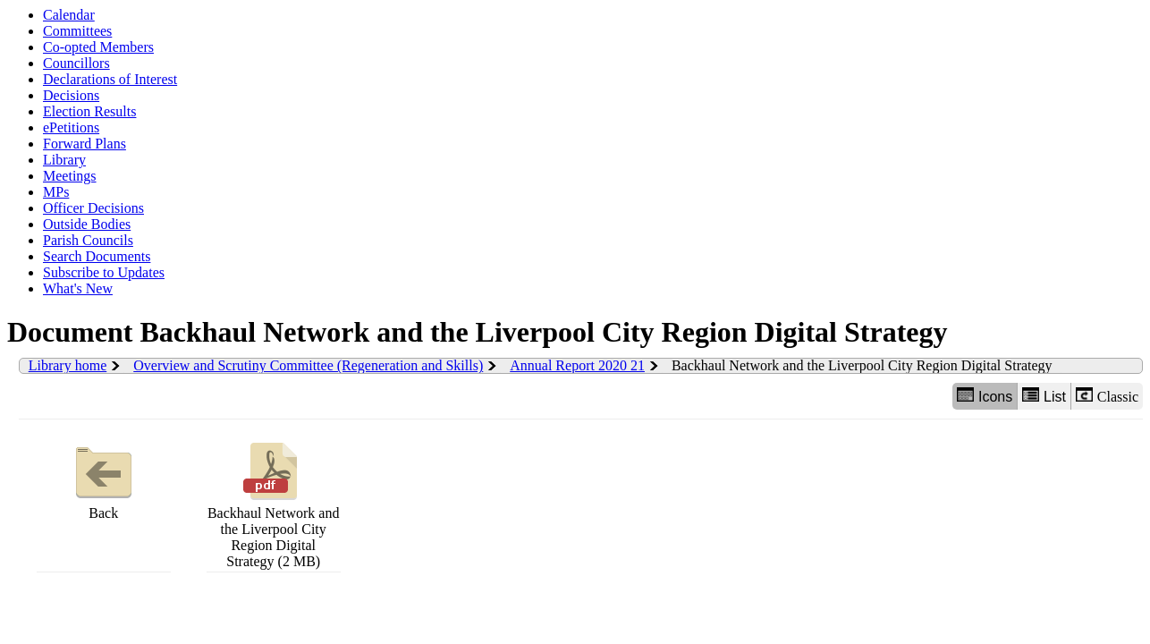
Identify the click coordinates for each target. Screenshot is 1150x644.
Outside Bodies (87, 224)
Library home (68, 365)
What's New (78, 288)
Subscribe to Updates (104, 272)
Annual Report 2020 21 (577, 365)
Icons (984, 395)
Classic (1107, 395)
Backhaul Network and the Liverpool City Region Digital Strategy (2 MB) (273, 503)
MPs (56, 191)
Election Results (89, 111)
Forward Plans (84, 143)
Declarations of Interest (110, 79)
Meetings (70, 175)
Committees (77, 30)
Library (64, 159)
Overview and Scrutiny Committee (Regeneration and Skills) (308, 365)
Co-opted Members (98, 47)
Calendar (69, 14)
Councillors (76, 63)
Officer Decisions (93, 208)
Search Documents (96, 256)
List (1044, 395)
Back (104, 479)
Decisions (71, 95)
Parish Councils (88, 240)
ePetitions (71, 127)
